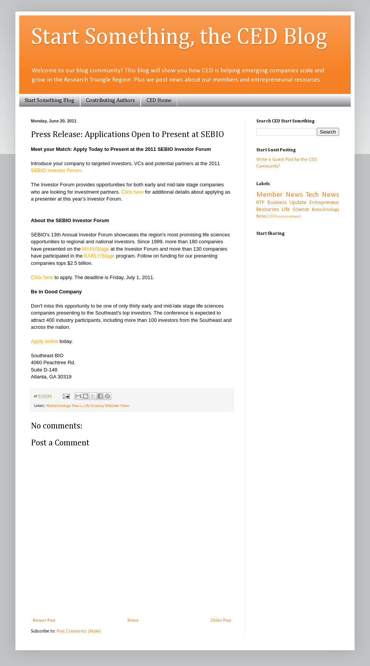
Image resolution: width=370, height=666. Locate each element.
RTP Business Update (281, 203)
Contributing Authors (110, 100)
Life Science (93, 406)
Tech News (322, 195)
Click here (132, 192)
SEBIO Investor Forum (56, 170)
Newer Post (44, 620)
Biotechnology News (64, 406)
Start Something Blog (49, 100)
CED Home (159, 100)
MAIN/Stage (95, 249)
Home (133, 620)
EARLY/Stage (99, 256)
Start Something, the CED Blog (179, 37)
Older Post (220, 620)
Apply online (44, 341)
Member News (117, 406)
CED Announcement (284, 216)
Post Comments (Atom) (79, 631)
